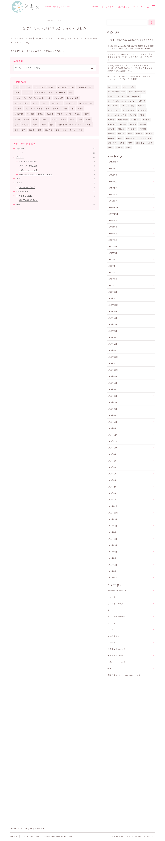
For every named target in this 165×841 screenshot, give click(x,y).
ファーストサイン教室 (33, 109)
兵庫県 (80, 109)
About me (93, 7)
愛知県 (72, 119)
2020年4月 (112, 272)
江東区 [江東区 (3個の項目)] (149, 133)
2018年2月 (112, 421)
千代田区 (30, 114)
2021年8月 (112, 253)
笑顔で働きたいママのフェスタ (69, 125)
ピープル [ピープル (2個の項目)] (142, 110)
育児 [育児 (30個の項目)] (131, 143)
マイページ (138, 7)
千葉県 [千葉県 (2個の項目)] (146, 120)
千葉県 (40, 114)
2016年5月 (112, 545)
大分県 (77, 114)
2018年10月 (113, 369)
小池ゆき (45, 119)
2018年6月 (112, 395)
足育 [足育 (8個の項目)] (150, 143)
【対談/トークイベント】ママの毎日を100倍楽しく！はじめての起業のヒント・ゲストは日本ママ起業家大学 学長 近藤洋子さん (130, 68)
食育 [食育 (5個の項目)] (129, 147)
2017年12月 (113, 434)
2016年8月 (112, 525)
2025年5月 (112, 188)
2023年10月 (113, 214)
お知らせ (55, 148)
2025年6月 (112, 181)
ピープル (18, 109)
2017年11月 (113, 441)
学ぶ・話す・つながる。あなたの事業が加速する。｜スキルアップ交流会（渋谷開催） (130, 77)
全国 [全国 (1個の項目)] (142, 115)
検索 (151, 22)
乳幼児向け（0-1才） (57, 200)
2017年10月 (113, 447)
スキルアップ (57, 103)
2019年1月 (112, 350)
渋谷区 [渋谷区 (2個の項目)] (111, 138)
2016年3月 (112, 558)
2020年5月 (112, 266)
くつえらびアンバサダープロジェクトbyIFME (33, 98)
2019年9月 (112, 311)
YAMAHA (27, 93)
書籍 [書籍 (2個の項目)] (131, 133)
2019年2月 (112, 344)
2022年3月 (112, 240)
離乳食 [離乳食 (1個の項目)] (120, 147)
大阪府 (17, 119)
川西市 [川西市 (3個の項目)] (143, 129)
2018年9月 (112, 376)
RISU (17, 93)
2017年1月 (112, 499)
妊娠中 (26, 119)
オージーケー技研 (22, 103)
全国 (72, 109)
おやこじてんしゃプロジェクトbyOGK (50, 93)
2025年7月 (112, 175)
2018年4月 (112, 409)
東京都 (88, 119)
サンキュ (44, 103)
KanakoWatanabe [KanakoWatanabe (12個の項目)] (117, 92)
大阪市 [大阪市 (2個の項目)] (133, 124)
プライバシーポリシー (30, 836)
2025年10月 (113, 162)
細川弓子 (88, 125)
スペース (55, 178)
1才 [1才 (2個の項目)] (118, 87)
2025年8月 (112, 168)
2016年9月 (112, 519)
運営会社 (13, 836)
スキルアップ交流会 (57, 165)
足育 (57, 130)
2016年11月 (113, 506)
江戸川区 (25, 125)
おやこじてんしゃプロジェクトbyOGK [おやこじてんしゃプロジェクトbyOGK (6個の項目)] (124, 96)
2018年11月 (113, 363)
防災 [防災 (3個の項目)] (111, 147)
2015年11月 (113, 577)
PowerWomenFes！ (57, 161)
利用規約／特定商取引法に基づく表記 (58, 836)
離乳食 (72, 130)
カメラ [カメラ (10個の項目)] (142, 106)
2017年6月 (112, 473)
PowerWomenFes (85, 87)
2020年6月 (112, 259)
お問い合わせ (123, 7)
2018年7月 (112, 389)
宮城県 (35, 119)
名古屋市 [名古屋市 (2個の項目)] (112, 124)
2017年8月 (112, 460)
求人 (16, 125)
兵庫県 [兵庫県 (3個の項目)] (111, 120)
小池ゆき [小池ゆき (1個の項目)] (132, 129)
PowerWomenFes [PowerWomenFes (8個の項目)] (137, 92)
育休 (16, 130)
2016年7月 (112, 532)
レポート (57, 152)
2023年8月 (112, 227)
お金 (71, 93)
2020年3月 (112, 279)
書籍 (80, 119)
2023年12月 (113, 207)
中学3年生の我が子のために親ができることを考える (131, 40)
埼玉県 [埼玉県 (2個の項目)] (123, 124)
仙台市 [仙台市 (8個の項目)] (133, 115)
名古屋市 (50, 114)
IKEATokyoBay (47, 87)
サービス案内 (108, 7)
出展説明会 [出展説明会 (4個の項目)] (123, 120)
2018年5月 (112, 402)
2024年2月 (112, 201)
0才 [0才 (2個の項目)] (110, 87)
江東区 (35, 125)
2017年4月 (112, 486)
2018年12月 (113, 357)
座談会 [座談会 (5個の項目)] (111, 133)
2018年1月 (112, 428)
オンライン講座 (72, 98)
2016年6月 (112, 538)
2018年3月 (112, 415)
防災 (64, 130)
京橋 (47, 109)
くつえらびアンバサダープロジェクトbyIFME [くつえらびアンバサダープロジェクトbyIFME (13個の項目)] (127, 101)
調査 (39, 130)
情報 (55, 204)
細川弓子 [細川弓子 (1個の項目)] (112, 143)
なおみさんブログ (57, 187)
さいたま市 (58, 98)
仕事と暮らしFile (55, 196)
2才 (29, 87)
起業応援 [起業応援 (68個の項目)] (140, 143)
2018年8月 (112, 383)
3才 (35, 87)
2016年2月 (112, 564)
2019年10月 (113, 305)
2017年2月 (112, 493)
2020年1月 (112, 292)
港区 (52, 125)
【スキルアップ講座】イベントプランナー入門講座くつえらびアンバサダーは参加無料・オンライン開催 (130, 57)
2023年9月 (112, 220)
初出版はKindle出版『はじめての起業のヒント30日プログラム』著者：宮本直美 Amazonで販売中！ (131, 47)
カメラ (35, 103)
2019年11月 (113, 298)
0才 (16, 87)
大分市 (68, 114)
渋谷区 (44, 125)
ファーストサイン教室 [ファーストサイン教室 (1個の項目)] (117, 115)
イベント (55, 157)
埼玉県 (59, 114)
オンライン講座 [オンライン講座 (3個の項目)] (128, 106)
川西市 (54, 119)
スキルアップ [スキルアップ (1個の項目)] (114, 110)
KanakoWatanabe (66, 87)
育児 (23, 130)
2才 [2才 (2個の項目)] (125, 87)
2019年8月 (112, 318)
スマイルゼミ (70, 103)
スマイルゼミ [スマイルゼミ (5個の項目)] (129, 110)
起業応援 (48, 130)
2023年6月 (112, 233)
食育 (80, 130)
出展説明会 (19, 114)
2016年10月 (113, 512)
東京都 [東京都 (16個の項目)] (140, 133)
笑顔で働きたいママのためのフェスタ (57, 174)
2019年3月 (112, 337)
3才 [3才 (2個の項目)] (133, 87)
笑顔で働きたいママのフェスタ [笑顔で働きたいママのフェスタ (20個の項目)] (139, 138)
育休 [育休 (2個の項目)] (122, 143)
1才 (23, 87)
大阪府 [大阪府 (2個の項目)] (143, 124)
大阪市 (86, 114)
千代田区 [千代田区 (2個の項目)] (136, 120)
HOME (13, 829)
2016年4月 (112, 551)
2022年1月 (112, 246)
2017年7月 (112, 467)
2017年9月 (112, 454)
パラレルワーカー (86, 103)
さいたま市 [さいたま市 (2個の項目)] (113, 106)
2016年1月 (112, 571)
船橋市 (31, 130)
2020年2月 (112, 285)
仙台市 (55, 109)
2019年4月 (112, 331)
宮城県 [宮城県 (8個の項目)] (121, 129)
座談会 (63, 119)
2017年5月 (112, 480)
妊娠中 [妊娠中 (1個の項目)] (111, 129)
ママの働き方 (55, 191)
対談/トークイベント (57, 170)
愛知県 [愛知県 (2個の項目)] (121, 133)
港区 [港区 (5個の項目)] (121, 138)
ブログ (55, 183)
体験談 (64, 109)
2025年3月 (112, 194)
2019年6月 (112, 324)
